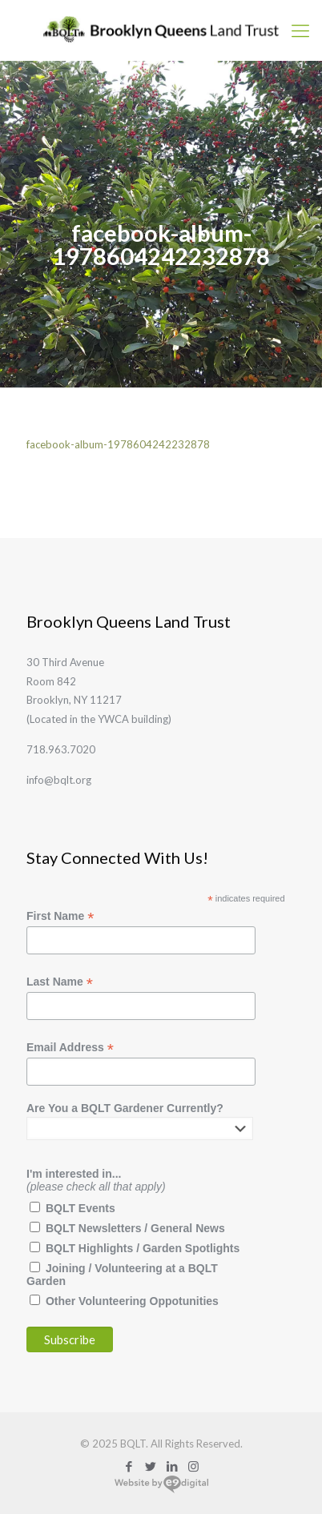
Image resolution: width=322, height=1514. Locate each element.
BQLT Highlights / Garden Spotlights (142, 1248)
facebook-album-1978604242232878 (118, 444)
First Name (60, 916)
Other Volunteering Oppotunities (132, 1301)
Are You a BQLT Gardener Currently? (124, 1108)
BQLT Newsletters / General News (135, 1228)
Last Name (59, 982)
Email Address (70, 1047)
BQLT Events (80, 1208)
